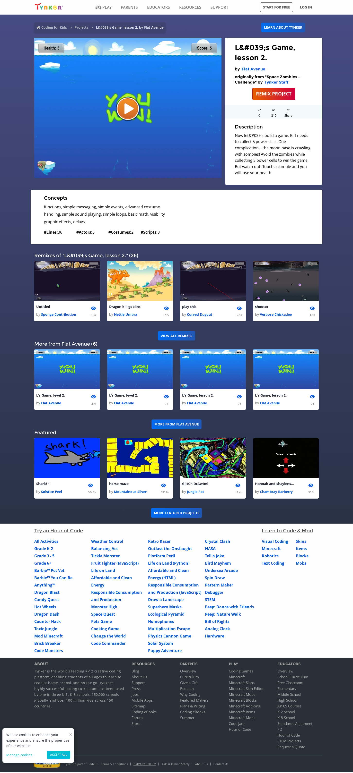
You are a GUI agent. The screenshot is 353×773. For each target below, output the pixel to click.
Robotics (270, 556)
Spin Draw (215, 578)
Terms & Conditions (114, 764)
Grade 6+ (42, 564)
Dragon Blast (47, 593)
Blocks (302, 556)
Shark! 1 (43, 484)
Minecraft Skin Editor (246, 689)
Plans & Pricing (192, 706)
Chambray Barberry (276, 492)
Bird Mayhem (218, 564)
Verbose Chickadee (276, 314)
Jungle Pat (195, 492)
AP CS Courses (289, 706)
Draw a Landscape (166, 600)
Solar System (160, 644)
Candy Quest (46, 600)
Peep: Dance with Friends (229, 607)
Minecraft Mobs (242, 695)
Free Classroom (290, 683)
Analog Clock (217, 629)
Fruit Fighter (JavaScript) (115, 564)
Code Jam (237, 724)
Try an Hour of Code (58, 531)
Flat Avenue (253, 69)
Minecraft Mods (242, 718)
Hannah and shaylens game (274, 484)
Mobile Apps (142, 700)
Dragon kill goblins (125, 307)
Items (301, 549)
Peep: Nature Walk (223, 615)
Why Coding (190, 695)
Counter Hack (47, 622)
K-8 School (286, 718)
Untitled (43, 307)
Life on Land (103, 571)
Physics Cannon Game (169, 636)
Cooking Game (105, 629)
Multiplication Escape (169, 629)
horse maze (119, 484)
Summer (187, 718)
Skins (301, 542)
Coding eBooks (144, 712)
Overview (188, 671)
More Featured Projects (176, 513)
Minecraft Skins (242, 683)
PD (279, 730)
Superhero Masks (165, 607)
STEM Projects (289, 741)
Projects (81, 27)
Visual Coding (275, 542)
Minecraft (271, 549)
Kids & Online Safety (175, 764)
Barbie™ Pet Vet (49, 571)
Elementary (286, 689)
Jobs (135, 695)
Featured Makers (194, 700)
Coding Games (241, 671)
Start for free (276, 7)
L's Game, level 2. (50, 395)
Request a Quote (291, 747)
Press (136, 689)
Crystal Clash (217, 542)
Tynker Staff (276, 82)
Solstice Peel (51, 492)
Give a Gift (189, 683)
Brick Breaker (47, 644)
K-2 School (286, 712)
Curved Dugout (199, 314)
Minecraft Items (242, 712)
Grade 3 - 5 (44, 556)
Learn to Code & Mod (287, 531)
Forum (137, 718)
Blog (135, 671)
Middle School (289, 695)
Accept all (58, 755)
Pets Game (101, 622)
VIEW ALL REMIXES (176, 335)
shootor (261, 307)
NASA (210, 549)
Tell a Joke (214, 556)
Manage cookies (19, 755)
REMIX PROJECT (273, 94)
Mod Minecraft (48, 636)
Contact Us (220, 764)
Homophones (161, 622)
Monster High (104, 607)
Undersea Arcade (221, 571)
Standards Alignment (294, 724)
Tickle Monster (105, 556)
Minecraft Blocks (243, 700)
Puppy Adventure (165, 651)
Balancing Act (104, 549)
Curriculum (189, 677)
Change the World (108, 636)
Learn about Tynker (283, 27)
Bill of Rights (217, 622)
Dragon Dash (47, 615)
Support (138, 683)
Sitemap (138, 706)
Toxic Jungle (45, 629)
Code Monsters (48, 651)
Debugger (214, 593)
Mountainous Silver (130, 492)
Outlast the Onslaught (170, 549)
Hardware (214, 636)
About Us (139, 677)
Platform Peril (161, 556)
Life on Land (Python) (168, 564)
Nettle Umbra (125, 314)
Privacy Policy (144, 764)
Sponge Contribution (58, 314)
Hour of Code (240, 730)
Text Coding (273, 564)
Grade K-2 (43, 549)
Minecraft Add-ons (244, 706)
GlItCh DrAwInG (195, 484)
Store (136, 724)
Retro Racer (159, 542)
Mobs (301, 564)
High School (287, 700)
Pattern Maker (219, 585)
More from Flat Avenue (176, 424)
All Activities (46, 542)
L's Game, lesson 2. (198, 395)
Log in (306, 7)
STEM (210, 600)
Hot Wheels (45, 607)
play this (189, 307)
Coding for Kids (54, 27)
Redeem (187, 689)
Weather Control (107, 542)
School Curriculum (292, 677)
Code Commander (108, 644)
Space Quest (103, 615)
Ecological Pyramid (166, 615)
